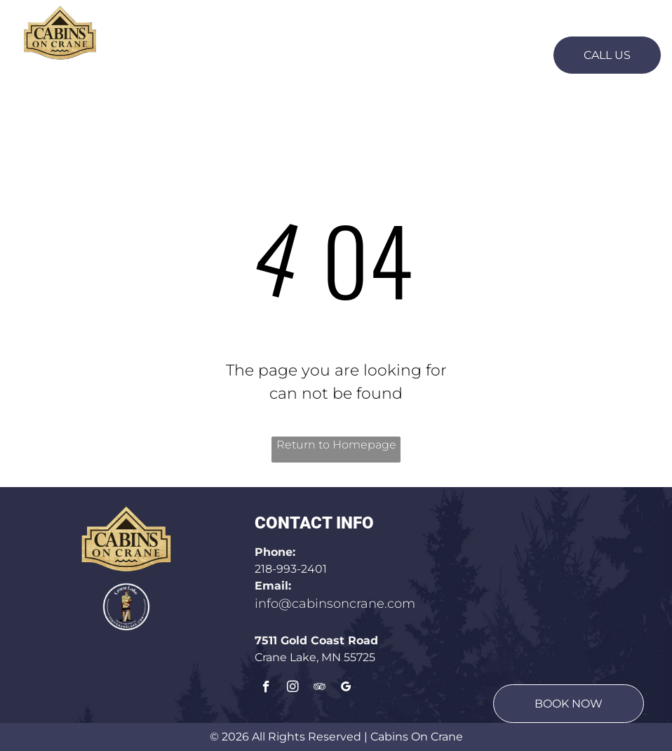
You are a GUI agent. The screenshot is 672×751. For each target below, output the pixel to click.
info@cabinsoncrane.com (335, 603)
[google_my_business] (346, 688)
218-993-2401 (291, 569)
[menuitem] (181, 53)
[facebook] (266, 688)
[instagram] (292, 688)
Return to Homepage (336, 444)
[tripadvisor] (319, 688)
